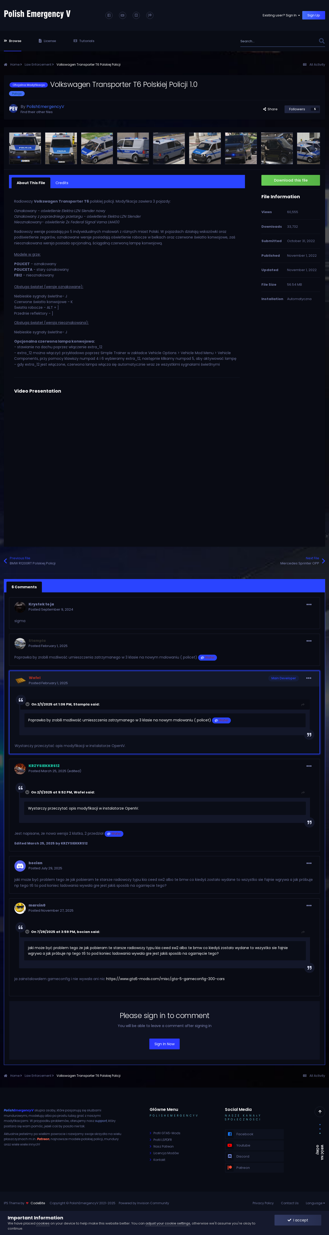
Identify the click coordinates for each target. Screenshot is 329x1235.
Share (270, 109)
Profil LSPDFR (162, 1140)
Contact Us (290, 1203)
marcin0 (37, 905)
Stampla (81, 704)
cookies (43, 1223)
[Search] (268, 41)
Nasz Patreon (163, 1146)
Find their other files (37, 111)
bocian (35, 862)
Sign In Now (164, 1044)
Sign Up (313, 15)
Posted (51, 609)
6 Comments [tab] (24, 587)
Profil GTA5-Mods (166, 1133)
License (47, 40)
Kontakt (159, 1160)
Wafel (79, 792)
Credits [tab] (62, 182)
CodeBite (38, 1203)
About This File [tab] (31, 182)
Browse (12, 40)
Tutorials (84, 40)
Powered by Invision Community (144, 1203)
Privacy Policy (263, 1203)
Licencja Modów (166, 1153)
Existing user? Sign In (282, 15)
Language (315, 1203)
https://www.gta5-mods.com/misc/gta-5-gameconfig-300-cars (165, 978)
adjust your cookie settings (167, 1223)
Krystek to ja (41, 604)
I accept (298, 1220)
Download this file (291, 180)
